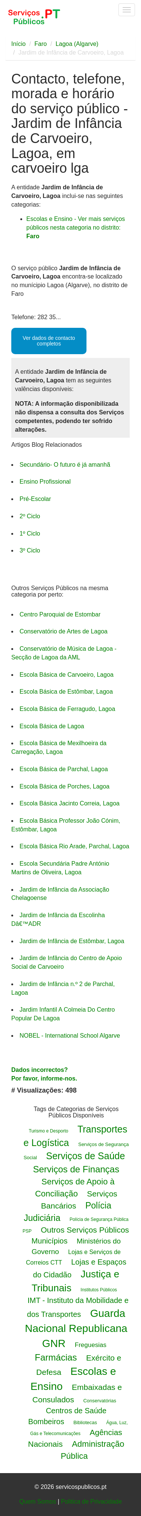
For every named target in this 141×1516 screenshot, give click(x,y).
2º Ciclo (30, 516)
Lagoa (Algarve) (77, 44)
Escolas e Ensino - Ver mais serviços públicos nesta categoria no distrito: (75, 227)
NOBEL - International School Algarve (70, 1035)
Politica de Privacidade (91, 1501)
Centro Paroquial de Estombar (60, 614)
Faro (41, 44)
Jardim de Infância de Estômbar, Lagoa (72, 941)
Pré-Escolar (35, 499)
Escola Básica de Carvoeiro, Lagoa (67, 674)
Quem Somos (37, 1501)
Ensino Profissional (45, 481)
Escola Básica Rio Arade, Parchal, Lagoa (74, 846)
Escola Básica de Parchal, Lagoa (64, 769)
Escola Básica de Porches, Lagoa (64, 786)
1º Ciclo (30, 533)
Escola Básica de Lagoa (52, 726)
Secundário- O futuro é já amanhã (65, 464)
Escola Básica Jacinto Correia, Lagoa (70, 803)
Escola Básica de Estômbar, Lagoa (66, 691)
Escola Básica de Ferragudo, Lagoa (67, 709)
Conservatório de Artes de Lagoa (64, 631)
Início (18, 44)
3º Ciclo (30, 550)
